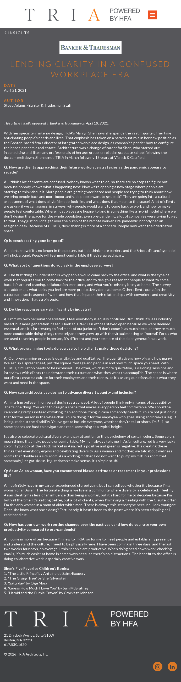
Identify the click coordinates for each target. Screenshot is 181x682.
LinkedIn (172, 666)
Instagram (157, 666)
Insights (17, 33)
